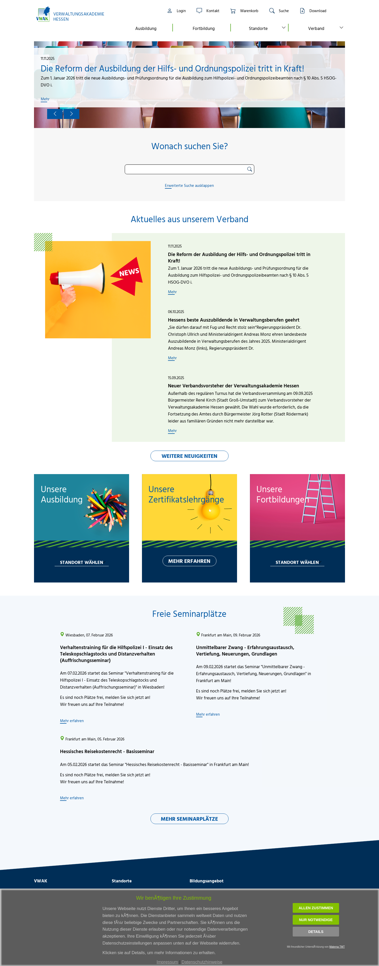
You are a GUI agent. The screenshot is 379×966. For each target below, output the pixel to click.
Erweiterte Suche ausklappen (189, 185)
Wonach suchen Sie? (189, 146)
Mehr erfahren (72, 721)
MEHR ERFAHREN (189, 561)
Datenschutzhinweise (202, 962)
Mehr (45, 99)
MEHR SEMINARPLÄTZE (189, 819)
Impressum (167, 962)
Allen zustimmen (316, 908)
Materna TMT (337, 946)
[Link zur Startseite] (73, 14)
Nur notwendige (316, 920)
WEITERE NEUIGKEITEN (189, 456)
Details (315, 932)
